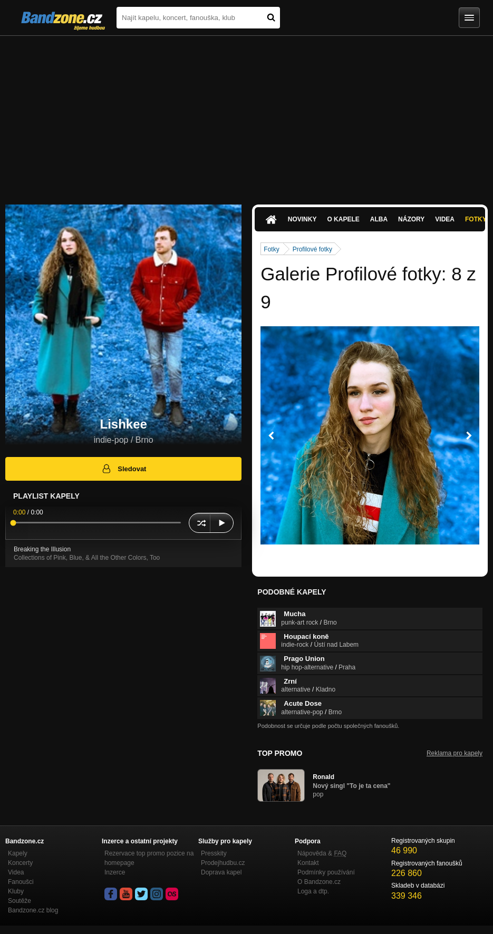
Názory (411, 219)
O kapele (343, 219)
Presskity (214, 853)
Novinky (302, 219)
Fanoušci (21, 882)
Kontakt (308, 863)
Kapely (17, 853)
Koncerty (20, 863)
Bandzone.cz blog (33, 910)
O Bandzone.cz (319, 882)
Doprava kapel (221, 872)
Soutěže (19, 900)
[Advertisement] (246, 115)
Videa (445, 219)
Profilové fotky (312, 249)
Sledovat (124, 468)
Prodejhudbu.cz (223, 863)
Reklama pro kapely (454, 753)
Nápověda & (321, 853)
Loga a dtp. (313, 891)
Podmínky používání (326, 872)
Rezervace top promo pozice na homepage (149, 858)
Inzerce (114, 872)
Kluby (16, 891)
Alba (379, 219)
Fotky (271, 249)
